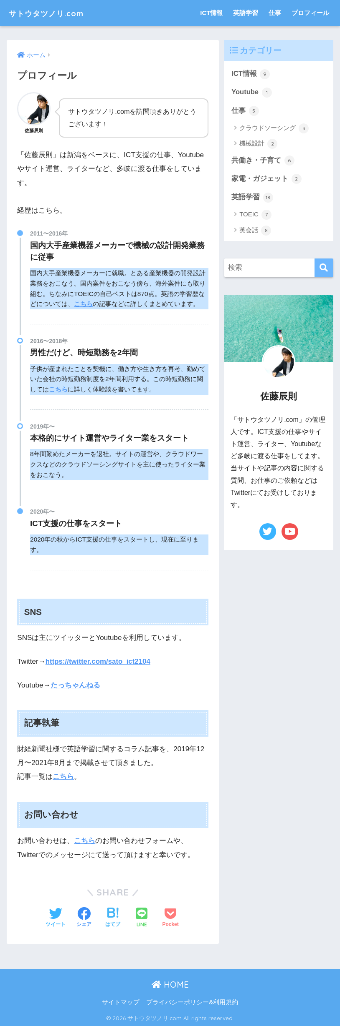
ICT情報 (211, 12)
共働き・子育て (262, 161)
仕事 (275, 12)
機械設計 (258, 145)
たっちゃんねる (75, 685)
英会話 (255, 232)
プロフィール (310, 12)
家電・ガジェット (266, 180)
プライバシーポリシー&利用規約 (192, 1001)
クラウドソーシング (274, 129)
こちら (83, 303)
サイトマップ (121, 1001)
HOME (170, 983)
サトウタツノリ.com (57, 13)
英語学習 (245, 12)
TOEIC (255, 216)
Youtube (251, 93)
